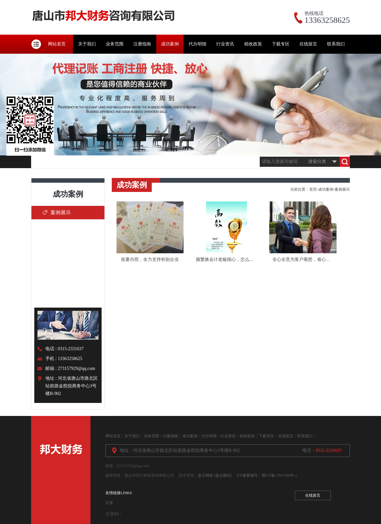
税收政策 (253, 44)
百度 (109, 502)
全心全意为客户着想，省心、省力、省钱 (312, 259)
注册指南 (142, 44)
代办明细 (197, 44)
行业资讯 (225, 44)
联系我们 (336, 44)
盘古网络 (205, 475)
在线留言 (308, 44)
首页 (313, 189)
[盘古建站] (223, 475)
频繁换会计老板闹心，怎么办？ (227, 259)
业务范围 (115, 44)
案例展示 (60, 212)
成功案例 (170, 44)
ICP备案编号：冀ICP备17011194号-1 (267, 475)
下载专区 (281, 44)
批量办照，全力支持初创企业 (150, 259)
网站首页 (57, 44)
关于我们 (87, 44)
